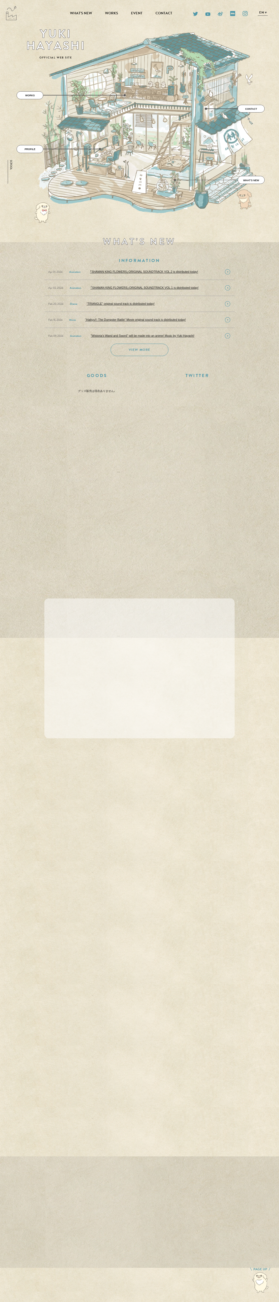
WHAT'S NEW (81, 13)
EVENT (137, 13)
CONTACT (163, 13)
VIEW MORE (140, 349)
